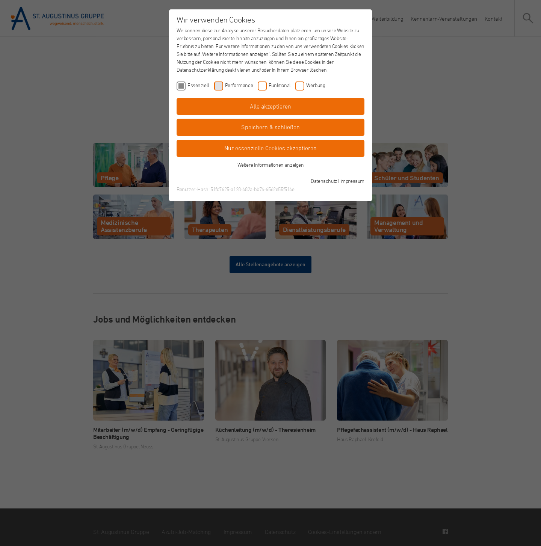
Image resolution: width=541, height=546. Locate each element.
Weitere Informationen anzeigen (270, 164)
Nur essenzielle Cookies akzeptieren (270, 148)
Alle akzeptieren (270, 106)
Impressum (352, 181)
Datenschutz (324, 181)
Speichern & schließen (270, 127)
